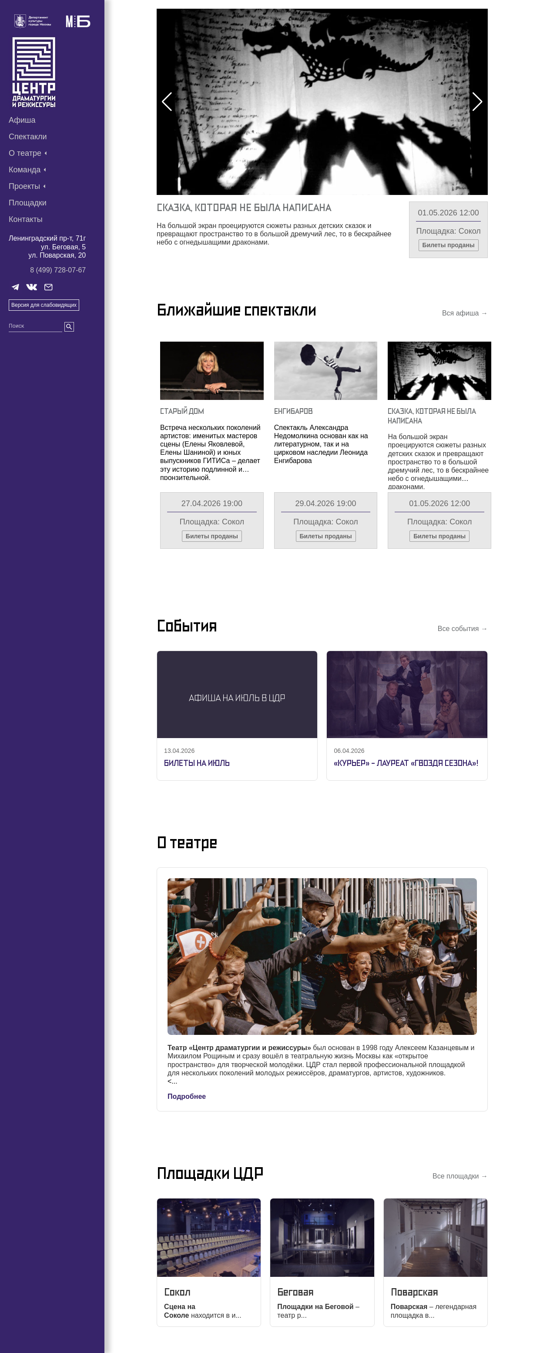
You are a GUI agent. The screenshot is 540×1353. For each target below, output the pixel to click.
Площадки (28, 202)
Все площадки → (460, 1176)
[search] (69, 327)
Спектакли (28, 136)
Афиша (22, 120)
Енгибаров (293, 411)
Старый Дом (182, 411)
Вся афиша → (465, 313)
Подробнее (187, 1096)
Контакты (26, 219)
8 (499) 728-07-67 (58, 270)
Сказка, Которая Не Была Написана (244, 207)
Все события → (463, 628)
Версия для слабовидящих (44, 305)
